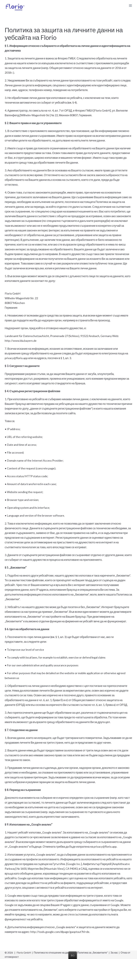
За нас (114, 952)
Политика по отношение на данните (54, 952)
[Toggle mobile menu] (130, 5)
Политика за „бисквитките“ (92, 952)
